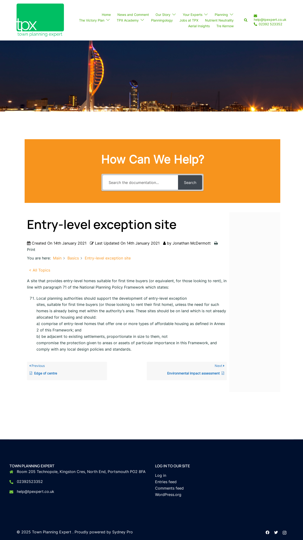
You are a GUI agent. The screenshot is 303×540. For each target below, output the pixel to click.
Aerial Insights (199, 26)
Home (106, 15)
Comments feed (169, 488)
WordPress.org (168, 494)
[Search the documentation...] (140, 182)
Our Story (163, 15)
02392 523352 (268, 24)
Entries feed (166, 481)
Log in (160, 475)
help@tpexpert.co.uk (270, 17)
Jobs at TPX (188, 20)
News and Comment (133, 15)
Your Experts (192, 15)
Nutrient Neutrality (219, 20)
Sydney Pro (122, 532)
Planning (221, 15)
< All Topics (39, 270)
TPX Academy (128, 20)
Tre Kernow (225, 26)
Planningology (162, 20)
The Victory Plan (91, 20)
